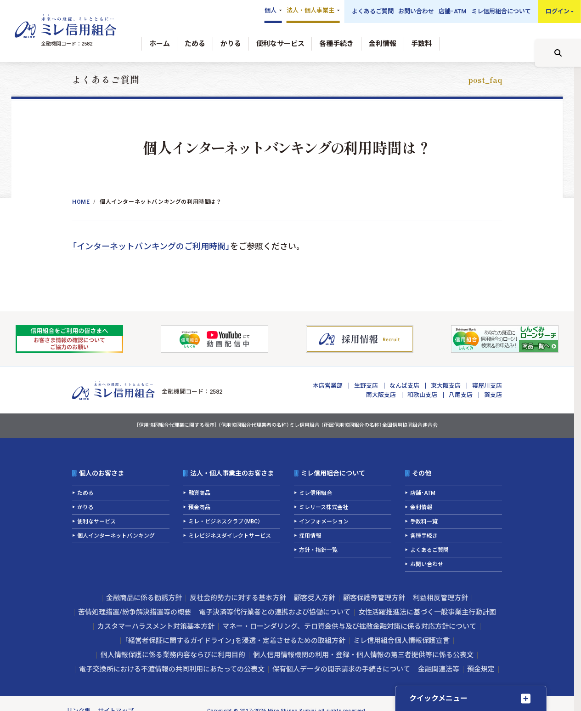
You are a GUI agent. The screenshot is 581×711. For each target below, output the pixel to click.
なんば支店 (404, 386)
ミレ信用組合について (501, 11)
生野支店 (366, 386)
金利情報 (382, 44)
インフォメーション (324, 521)
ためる (195, 44)
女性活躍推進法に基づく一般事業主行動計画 (427, 612)
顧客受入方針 (314, 598)
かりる (230, 44)
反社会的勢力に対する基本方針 (238, 598)
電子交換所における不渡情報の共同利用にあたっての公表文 (172, 669)
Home (81, 202)
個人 (270, 10)
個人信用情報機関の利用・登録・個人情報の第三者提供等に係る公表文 (363, 655)
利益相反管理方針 (440, 598)
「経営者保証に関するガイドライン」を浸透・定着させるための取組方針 (234, 640)
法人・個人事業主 (310, 10)
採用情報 (310, 536)
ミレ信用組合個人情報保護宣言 (401, 640)
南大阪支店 (381, 395)
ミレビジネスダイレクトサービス (229, 536)
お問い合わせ (416, 11)
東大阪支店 (446, 386)
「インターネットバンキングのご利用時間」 (151, 246)
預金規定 (481, 669)
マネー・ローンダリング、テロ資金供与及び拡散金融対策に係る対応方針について (349, 626)
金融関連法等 (438, 669)
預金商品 (199, 507)
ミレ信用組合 (315, 493)
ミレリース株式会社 (323, 507)
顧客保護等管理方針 (374, 598)
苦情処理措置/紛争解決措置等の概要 (134, 612)
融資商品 (199, 493)
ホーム (159, 44)
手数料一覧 (424, 521)
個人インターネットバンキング (116, 536)
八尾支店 (461, 395)
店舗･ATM (453, 11)
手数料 (421, 44)
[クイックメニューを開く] (471, 698)
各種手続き (336, 44)
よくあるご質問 (373, 11)
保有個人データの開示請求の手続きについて (341, 669)
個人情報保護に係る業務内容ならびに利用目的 (173, 655)
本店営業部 (328, 386)
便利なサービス (280, 44)
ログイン (558, 11)
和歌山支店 (422, 395)
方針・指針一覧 (318, 550)
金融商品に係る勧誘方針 (144, 598)
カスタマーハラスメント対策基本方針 (155, 626)
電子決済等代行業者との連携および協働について (274, 612)
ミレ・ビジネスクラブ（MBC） (224, 521)
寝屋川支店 (487, 386)
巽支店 (493, 395)
